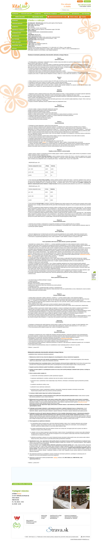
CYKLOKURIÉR (30, 523)
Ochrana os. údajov (71, 518)
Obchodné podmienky (71, 517)
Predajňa (44, 515)
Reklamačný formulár (82, 402)
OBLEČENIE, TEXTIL (17, 45)
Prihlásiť (80, 1)
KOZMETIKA (15, 26)
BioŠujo (38, 42)
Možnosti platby (31, 522)
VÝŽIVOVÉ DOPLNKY (17, 23)
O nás (43, 518)
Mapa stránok (86, 536)
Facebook (27, 517)
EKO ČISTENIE (15, 39)
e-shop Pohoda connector (75, 539)
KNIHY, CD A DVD (16, 42)
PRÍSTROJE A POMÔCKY (18, 29)
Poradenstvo (54, 517)
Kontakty (83, 16)
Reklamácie (29, 520)
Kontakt (43, 517)
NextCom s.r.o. (86, 539)
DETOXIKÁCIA (15, 36)
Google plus (32, 517)
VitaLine (20, 5)
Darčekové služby (56, 515)
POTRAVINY (15, 20)
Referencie (53, 518)
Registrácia (87, 1)
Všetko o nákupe (74, 16)
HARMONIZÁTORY (16, 33)
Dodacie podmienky (71, 515)
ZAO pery (14, 48)
